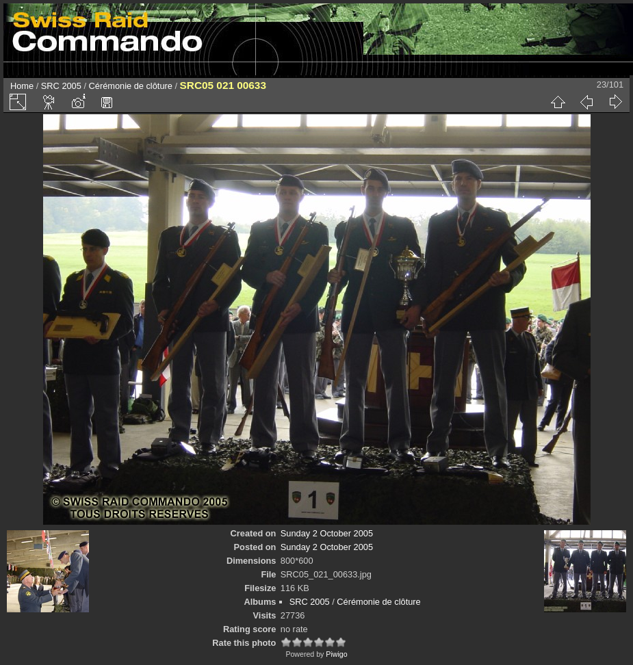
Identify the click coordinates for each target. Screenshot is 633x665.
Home (22, 86)
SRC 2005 (61, 86)
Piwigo (336, 654)
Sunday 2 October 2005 (327, 533)
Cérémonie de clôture (130, 86)
